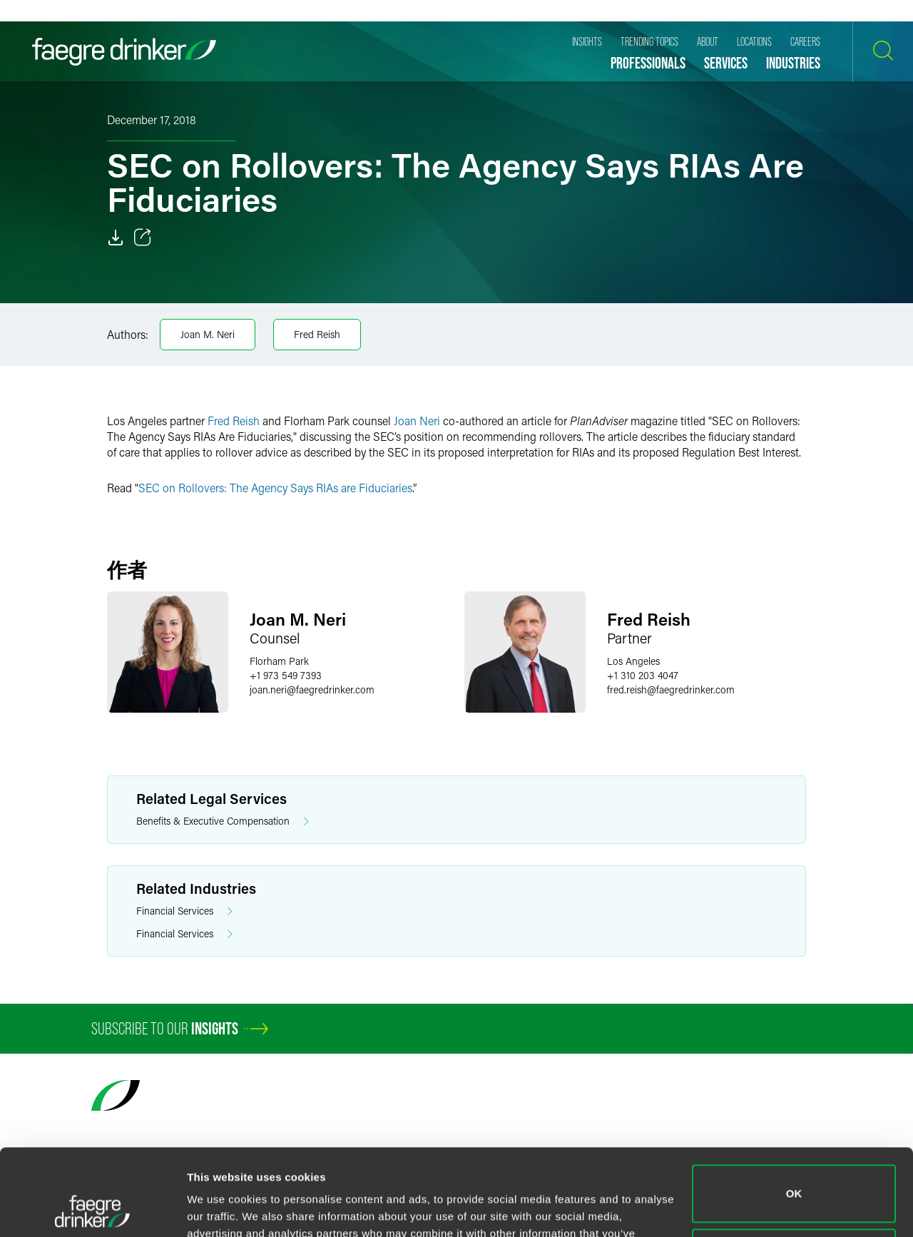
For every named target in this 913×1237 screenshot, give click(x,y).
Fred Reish (317, 334)
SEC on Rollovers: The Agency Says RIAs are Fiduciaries (275, 487)
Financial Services (184, 911)
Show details (220, 1209)
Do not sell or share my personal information (794, 1176)
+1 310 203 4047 (642, 675)
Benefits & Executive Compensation (222, 821)
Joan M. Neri (207, 334)
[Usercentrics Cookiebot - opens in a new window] (92, 1209)
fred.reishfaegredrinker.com (671, 689)
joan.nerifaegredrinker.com (312, 689)
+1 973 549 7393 (286, 675)
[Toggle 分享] (142, 237)
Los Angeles (633, 661)
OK (794, 1112)
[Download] (115, 237)
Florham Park (279, 661)
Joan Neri (418, 420)
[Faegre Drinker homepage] (124, 52)
